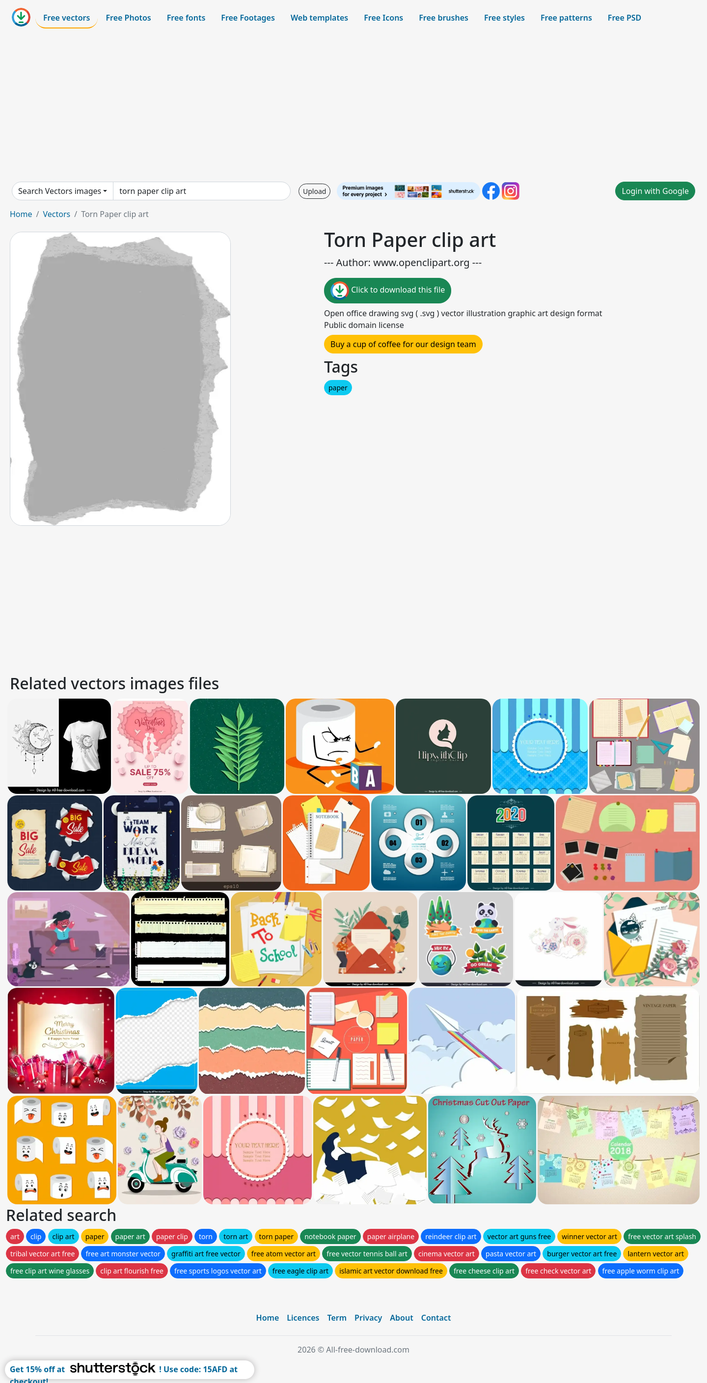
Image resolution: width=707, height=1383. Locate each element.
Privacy (368, 1317)
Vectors (56, 214)
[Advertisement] (353, 105)
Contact (436, 1317)
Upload (314, 191)
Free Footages (248, 17)
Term (337, 1317)
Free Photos (128, 17)
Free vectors (66, 17)
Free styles (504, 17)
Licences (303, 1317)
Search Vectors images (59, 191)
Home (21, 214)
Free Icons (383, 17)
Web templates (319, 17)
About (401, 1317)
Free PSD (624, 17)
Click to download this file (387, 290)
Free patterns (566, 17)
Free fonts (186, 17)
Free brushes (443, 17)
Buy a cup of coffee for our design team (403, 344)
